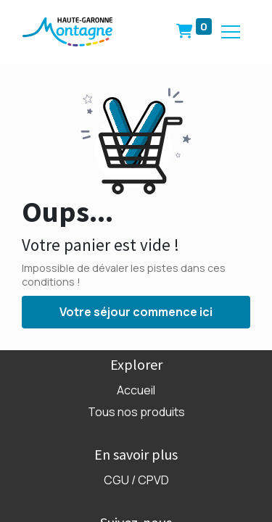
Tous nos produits (136, 412)
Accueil (136, 390)
